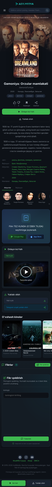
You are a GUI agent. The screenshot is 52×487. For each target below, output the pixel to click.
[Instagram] (26, 457)
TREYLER (9, 256)
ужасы (10, 96)
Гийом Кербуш (18, 174)
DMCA (36, 461)
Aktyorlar (7, 188)
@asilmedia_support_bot (26, 474)
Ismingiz (6, 390)
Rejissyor (19, 188)
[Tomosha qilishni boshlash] (26, 274)
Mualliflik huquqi (19, 461)
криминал (40, 96)
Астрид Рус (28, 172)
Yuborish (26, 439)
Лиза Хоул (22, 169)
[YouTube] (32, 457)
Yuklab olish (26, 119)
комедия (29, 96)
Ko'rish (13, 483)
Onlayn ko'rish (26, 111)
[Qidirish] (47, 10)
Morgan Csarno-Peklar (36, 169)
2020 (12, 91)
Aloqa (30, 461)
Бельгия (38, 91)
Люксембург (29, 91)
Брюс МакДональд (19, 163)
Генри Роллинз (32, 167)
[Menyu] (4, 10)
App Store (35, 237)
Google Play (17, 237)
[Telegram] (20, 457)
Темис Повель (17, 172)
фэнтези (19, 96)
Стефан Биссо (30, 174)
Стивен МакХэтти (19, 167)
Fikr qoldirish (43, 365)
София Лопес (39, 172)
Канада (21, 91)
